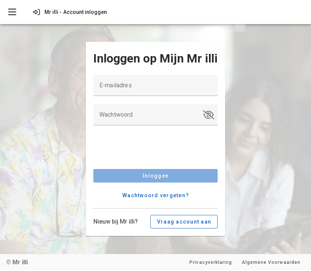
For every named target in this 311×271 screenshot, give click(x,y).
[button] (208, 114)
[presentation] (150, 148)
